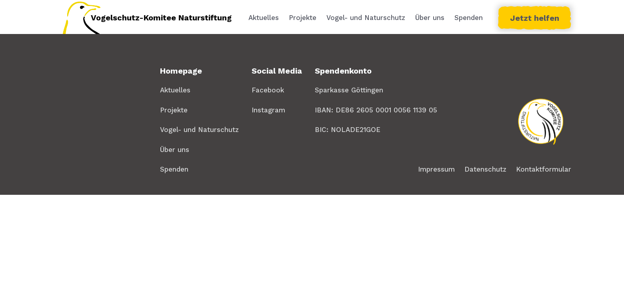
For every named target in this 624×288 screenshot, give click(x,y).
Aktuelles (263, 18)
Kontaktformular (543, 169)
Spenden (468, 18)
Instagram (268, 110)
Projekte (302, 18)
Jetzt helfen (534, 18)
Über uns (429, 18)
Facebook (268, 90)
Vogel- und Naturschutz (365, 18)
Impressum (436, 169)
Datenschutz (485, 169)
